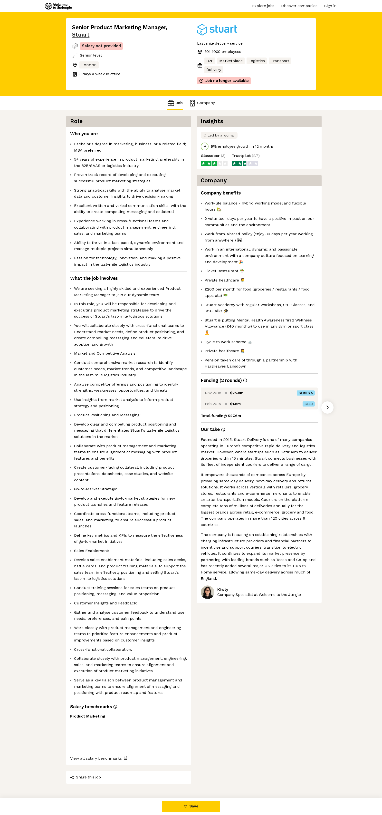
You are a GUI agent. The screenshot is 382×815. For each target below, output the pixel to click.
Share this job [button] (85, 777)
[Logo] (58, 6)
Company (202, 103)
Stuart (80, 34)
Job (175, 103)
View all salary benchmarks (96, 758)
